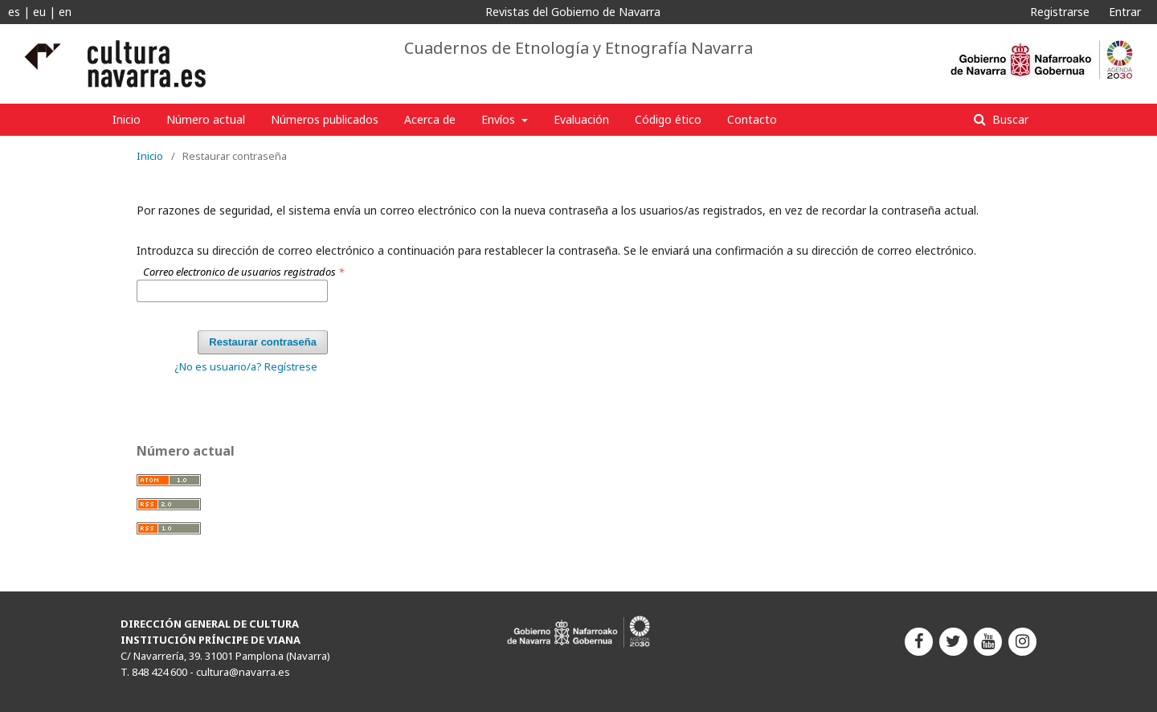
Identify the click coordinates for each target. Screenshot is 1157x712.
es (14, 11)
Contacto (752, 119)
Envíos (499, 119)
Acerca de (430, 119)
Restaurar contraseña (263, 342)
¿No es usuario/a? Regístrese (245, 366)
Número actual (205, 119)
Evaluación (581, 119)
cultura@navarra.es (243, 672)
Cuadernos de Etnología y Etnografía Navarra (578, 48)
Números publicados (324, 119)
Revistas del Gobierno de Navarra (572, 11)
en (65, 11)
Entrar (1125, 11)
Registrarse (1060, 11)
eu (39, 11)
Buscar (1008, 119)
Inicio (126, 119)
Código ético (668, 119)
